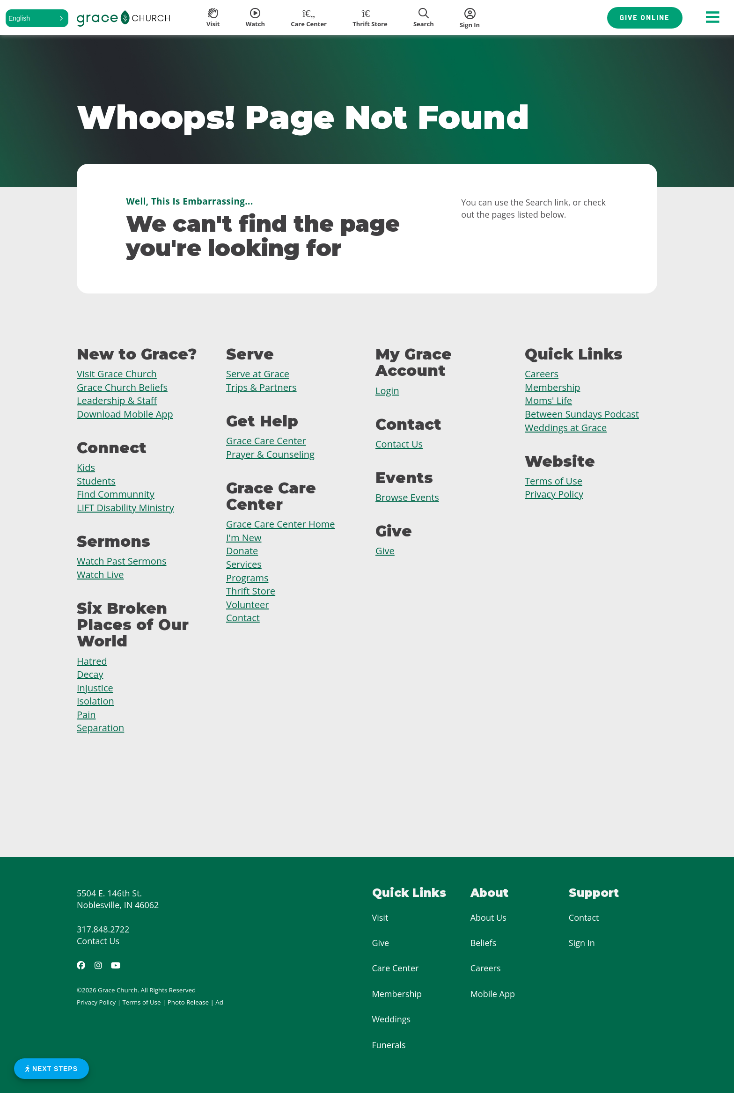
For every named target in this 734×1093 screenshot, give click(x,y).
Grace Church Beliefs (122, 387)
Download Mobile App (125, 414)
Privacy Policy (554, 494)
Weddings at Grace (566, 427)
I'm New (243, 537)
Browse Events (407, 497)
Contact (243, 617)
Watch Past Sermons (121, 561)
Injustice (95, 688)
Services (244, 564)
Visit (380, 917)
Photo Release (188, 1002)
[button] (37, 18)
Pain (86, 714)
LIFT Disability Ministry (125, 507)
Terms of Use (553, 481)
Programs (247, 578)
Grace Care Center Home (280, 524)
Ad (219, 1002)
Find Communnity (115, 494)
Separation (100, 727)
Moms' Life (548, 400)
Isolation (95, 701)
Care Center (395, 968)
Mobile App (492, 993)
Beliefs (483, 942)
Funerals (389, 1044)
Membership (552, 387)
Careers (541, 373)
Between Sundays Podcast (582, 414)
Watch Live (100, 574)
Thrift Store (250, 591)
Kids (86, 467)
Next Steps (51, 1068)
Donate (242, 550)
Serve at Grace (257, 373)
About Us (488, 917)
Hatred (92, 661)
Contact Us (399, 444)
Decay (90, 674)
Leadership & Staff (117, 400)
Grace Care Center (266, 440)
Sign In (582, 942)
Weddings (391, 1019)
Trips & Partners (261, 387)
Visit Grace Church (117, 373)
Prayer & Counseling (270, 454)
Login (387, 390)
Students (96, 481)
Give (385, 550)
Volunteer (247, 604)
